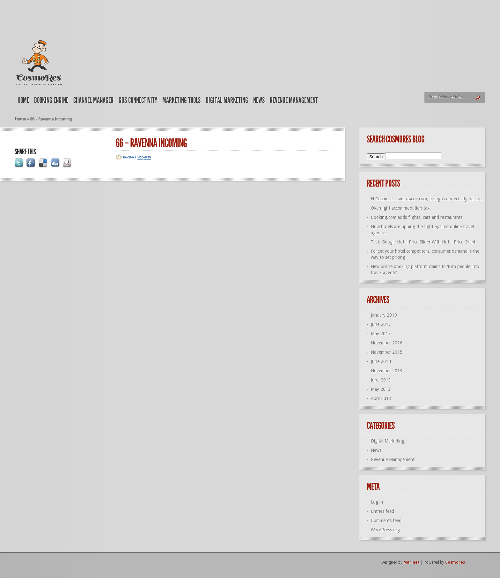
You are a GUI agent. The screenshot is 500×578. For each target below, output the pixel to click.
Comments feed (386, 520)
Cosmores (455, 562)
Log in (377, 502)
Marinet (411, 562)
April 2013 (381, 398)
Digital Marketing (227, 100)
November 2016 (386, 342)
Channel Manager (93, 100)
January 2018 (384, 315)
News (259, 100)
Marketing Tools (181, 100)
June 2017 (381, 324)
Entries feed (382, 511)
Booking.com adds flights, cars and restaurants (416, 217)
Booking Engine (51, 100)
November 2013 (386, 370)
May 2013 (381, 389)
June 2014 (381, 361)
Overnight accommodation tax (400, 208)
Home (23, 100)
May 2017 (381, 333)
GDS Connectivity (138, 100)
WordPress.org (385, 529)
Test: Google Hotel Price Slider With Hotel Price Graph (424, 241)
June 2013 (381, 379)
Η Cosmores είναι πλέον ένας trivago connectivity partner (427, 198)
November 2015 (386, 352)
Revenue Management (294, 100)
